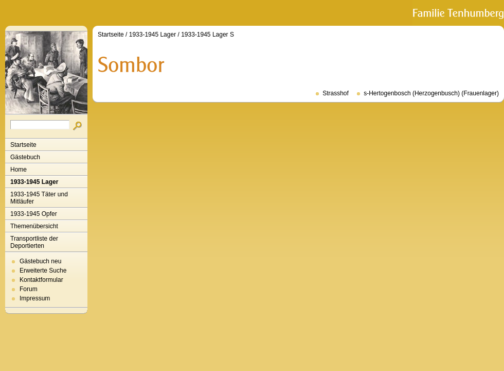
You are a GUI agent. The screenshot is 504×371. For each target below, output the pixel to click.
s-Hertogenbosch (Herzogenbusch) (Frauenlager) (431, 93)
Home (18, 169)
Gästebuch (25, 157)
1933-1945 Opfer (33, 213)
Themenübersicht (34, 226)
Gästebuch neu (40, 261)
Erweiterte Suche (43, 270)
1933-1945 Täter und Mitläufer (39, 198)
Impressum (35, 298)
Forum (29, 289)
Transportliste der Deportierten (34, 242)
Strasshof (335, 93)
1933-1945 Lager (34, 181)
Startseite (23, 144)
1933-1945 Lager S (207, 34)
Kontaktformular (41, 279)
